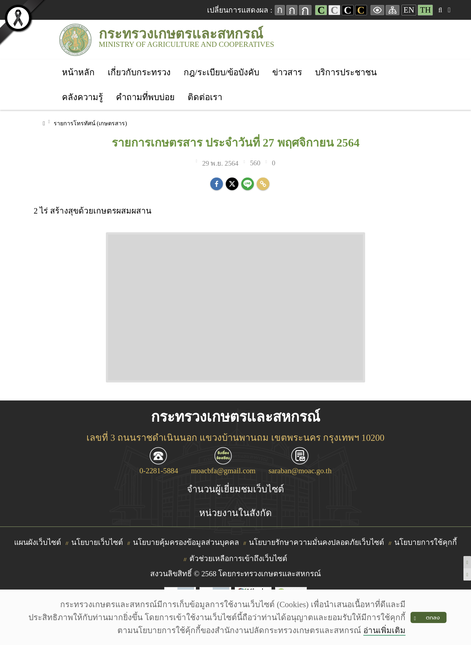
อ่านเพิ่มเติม (384, 630)
